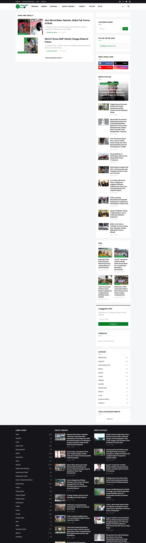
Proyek (34, 514)
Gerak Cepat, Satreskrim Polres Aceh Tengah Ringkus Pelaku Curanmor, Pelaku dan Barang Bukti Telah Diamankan (79, 455)
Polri (100, 6)
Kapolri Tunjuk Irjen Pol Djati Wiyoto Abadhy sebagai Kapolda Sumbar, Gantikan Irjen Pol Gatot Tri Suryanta (117, 468)
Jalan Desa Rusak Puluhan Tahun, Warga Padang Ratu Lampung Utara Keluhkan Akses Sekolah (105, 292)
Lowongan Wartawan (28, 1)
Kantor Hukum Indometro (34, 480)
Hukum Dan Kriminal (34, 469)
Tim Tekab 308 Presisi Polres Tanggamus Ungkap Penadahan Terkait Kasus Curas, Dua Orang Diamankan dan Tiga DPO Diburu (118, 185)
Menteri (113, 392)
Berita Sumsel (34, 450)
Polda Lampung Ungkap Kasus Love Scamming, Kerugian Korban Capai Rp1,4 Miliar (78, 518)
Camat (113, 376)
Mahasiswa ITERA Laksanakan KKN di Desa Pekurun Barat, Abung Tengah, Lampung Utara (121, 291)
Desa (34, 461)
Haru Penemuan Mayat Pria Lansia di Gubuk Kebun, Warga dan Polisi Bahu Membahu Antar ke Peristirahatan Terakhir (118, 143)
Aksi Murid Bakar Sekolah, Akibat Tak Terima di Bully (67, 22)
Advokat (34, 438)
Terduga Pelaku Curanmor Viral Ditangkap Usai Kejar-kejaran (77, 496)
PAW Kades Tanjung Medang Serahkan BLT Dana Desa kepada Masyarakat (78, 507)
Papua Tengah (34, 495)
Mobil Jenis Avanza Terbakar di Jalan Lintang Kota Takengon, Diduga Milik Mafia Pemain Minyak (119, 228)
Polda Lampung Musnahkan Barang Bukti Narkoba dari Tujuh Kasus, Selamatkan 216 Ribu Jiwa (119, 201)
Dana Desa (34, 457)
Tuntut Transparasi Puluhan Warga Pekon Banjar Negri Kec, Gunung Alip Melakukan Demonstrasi (120, 264)
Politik (92, 6)
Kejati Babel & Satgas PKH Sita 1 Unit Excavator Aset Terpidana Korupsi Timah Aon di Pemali (119, 170)
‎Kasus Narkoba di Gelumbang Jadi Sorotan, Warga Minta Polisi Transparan (118, 157)
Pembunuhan (34, 499)
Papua (34, 487)
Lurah (113, 395)
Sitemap (43, 1)
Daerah (44, 6)
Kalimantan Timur (34, 476)
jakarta (34, 533)
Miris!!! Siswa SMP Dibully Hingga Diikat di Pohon (66, 40)
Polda (34, 506)
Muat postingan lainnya (53, 58)
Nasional (53, 6)
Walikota (113, 380)
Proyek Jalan (34, 518)
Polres (34, 510)
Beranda (34, 6)
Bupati (113, 369)
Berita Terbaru (68, 6)
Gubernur (113, 403)
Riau (34, 522)
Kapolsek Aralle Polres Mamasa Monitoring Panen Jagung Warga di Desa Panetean (104, 263)
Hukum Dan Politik (34, 472)
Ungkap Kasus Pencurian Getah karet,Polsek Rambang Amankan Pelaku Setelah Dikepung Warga (118, 108)
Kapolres (113, 361)
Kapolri (113, 373)
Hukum (81, 6)
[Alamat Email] (113, 319)
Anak (34, 442)
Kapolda (113, 384)
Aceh (34, 434)
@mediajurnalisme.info (108, 46)
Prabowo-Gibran (113, 399)
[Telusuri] (111, 28)
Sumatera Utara (34, 529)
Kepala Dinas (113, 388)
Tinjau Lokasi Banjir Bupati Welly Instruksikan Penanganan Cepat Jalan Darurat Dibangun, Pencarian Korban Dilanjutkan (118, 507)
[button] (123, 6)
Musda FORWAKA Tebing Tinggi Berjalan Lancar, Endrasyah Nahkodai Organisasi (118, 214)
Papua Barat (34, 491)
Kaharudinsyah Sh (113, 365)
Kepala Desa (113, 358)
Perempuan (34, 503)
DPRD (34, 453)
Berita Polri (34, 446)
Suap (34, 525)
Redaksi (18, 1)
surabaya (34, 537)
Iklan (37, 1)
